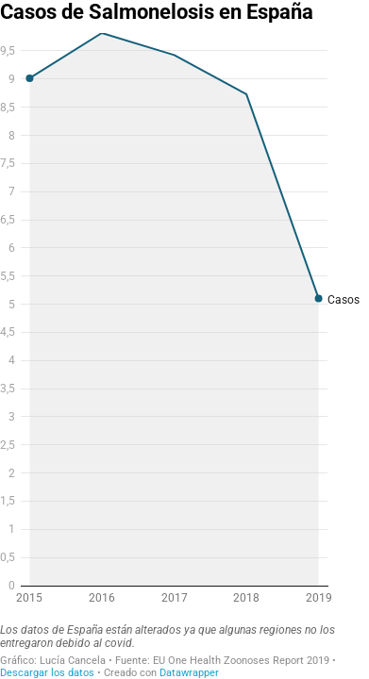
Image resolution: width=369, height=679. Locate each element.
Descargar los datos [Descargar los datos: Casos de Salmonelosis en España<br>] (47, 673)
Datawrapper (189, 673)
